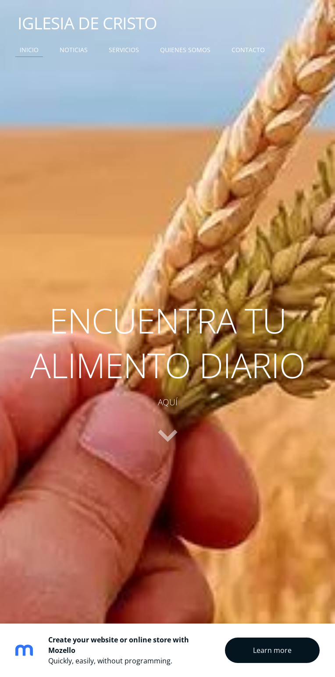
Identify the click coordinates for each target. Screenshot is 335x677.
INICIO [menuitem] (29, 50)
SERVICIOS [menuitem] (124, 50)
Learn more (272, 650)
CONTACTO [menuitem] (248, 50)
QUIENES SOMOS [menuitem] (185, 50)
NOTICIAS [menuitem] (74, 50)
